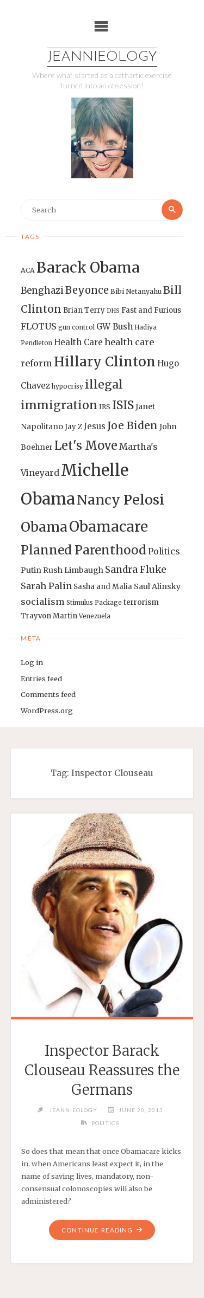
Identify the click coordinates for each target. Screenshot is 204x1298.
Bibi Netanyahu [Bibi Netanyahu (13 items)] (136, 291)
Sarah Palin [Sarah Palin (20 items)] (46, 585)
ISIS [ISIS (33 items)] (123, 405)
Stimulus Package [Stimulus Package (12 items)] (94, 602)
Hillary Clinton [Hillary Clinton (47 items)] (105, 361)
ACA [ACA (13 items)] (28, 270)
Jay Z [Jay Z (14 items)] (73, 426)
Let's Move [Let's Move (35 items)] (86, 445)
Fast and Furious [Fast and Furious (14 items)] (151, 310)
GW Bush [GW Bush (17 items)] (114, 326)
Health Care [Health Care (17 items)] (78, 342)
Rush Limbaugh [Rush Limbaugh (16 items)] (73, 570)
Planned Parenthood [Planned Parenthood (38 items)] (83, 550)
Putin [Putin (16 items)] (31, 570)
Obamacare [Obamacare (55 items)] (108, 526)
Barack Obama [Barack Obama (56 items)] (88, 267)
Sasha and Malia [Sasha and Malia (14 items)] (102, 586)
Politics (105, 1123)
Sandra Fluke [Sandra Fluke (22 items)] (135, 570)
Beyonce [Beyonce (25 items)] (87, 290)
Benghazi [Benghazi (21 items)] (42, 290)
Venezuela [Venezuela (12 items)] (94, 616)
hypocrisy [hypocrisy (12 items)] (67, 386)
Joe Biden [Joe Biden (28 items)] (132, 425)
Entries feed (41, 678)
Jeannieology (102, 57)
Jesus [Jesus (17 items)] (95, 426)
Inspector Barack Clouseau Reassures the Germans (102, 1070)
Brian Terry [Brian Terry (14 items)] (84, 310)
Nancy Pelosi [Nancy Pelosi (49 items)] (120, 499)
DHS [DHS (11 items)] (113, 310)
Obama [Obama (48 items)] (44, 526)
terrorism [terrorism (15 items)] (141, 602)
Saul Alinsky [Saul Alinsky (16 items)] (157, 586)
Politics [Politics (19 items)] (164, 551)
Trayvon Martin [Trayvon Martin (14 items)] (49, 616)
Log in (32, 662)
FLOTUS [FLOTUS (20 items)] (39, 326)
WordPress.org (47, 710)
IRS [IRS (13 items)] (104, 407)
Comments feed (48, 694)
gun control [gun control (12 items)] (76, 327)
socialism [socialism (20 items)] (43, 601)
